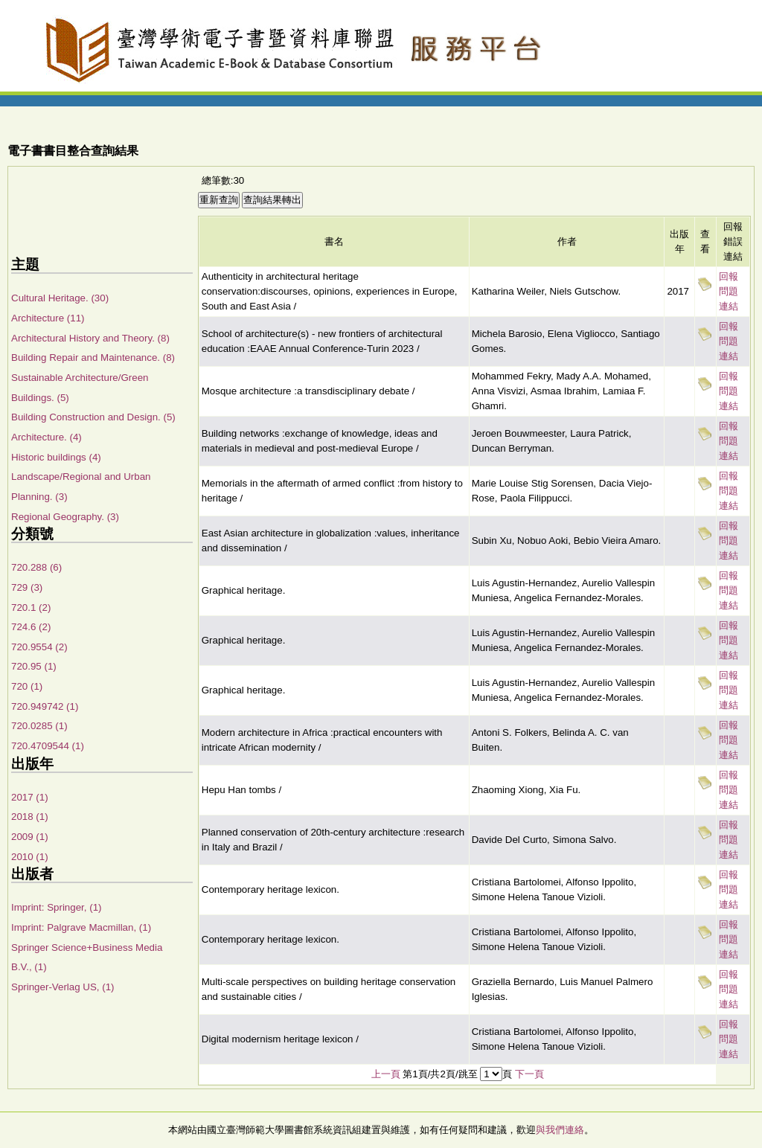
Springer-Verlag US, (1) (63, 987)
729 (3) (26, 587)
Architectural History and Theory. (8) (90, 338)
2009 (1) (29, 836)
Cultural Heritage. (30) (60, 298)
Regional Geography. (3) (65, 516)
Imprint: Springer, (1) (56, 907)
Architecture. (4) (46, 437)
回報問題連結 (728, 291)
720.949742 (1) (44, 706)
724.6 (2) (31, 626)
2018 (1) (29, 816)
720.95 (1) (34, 666)
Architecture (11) (48, 318)
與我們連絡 (560, 1129)
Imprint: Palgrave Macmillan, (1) (81, 927)
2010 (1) (29, 856)
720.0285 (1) (39, 725)
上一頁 (385, 1074)
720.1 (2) (31, 607)
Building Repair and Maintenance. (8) (93, 357)
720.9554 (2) (39, 646)
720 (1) (26, 686)
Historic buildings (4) (56, 457)
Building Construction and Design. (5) (93, 417)
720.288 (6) (36, 567)
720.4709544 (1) (47, 745)
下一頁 (529, 1074)
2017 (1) (29, 797)
